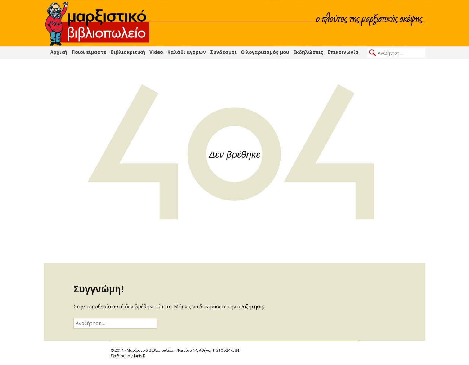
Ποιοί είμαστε (89, 52)
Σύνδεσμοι (223, 52)
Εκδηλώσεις (308, 52)
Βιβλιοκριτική (128, 52)
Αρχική (58, 52)
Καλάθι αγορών (186, 52)
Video (156, 52)
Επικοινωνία (343, 52)
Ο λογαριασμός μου (265, 52)
